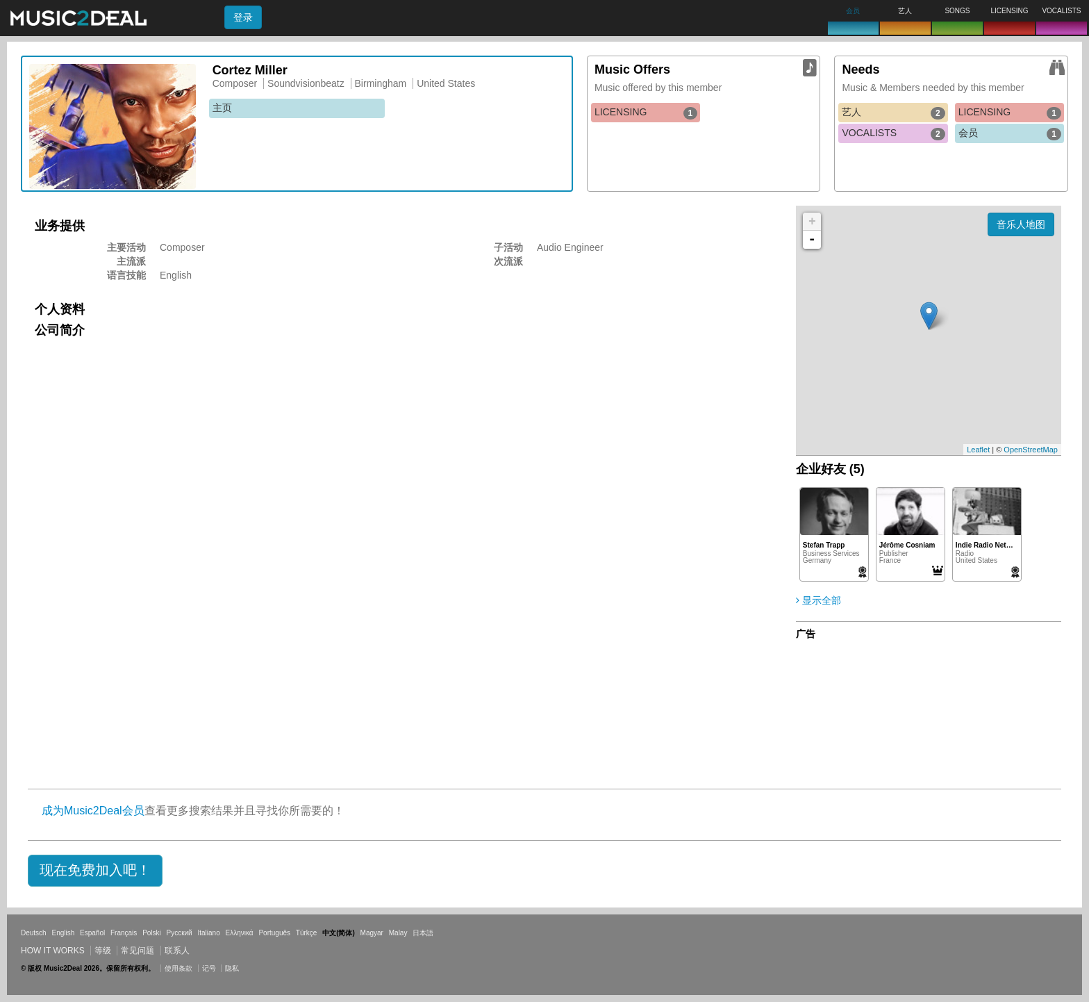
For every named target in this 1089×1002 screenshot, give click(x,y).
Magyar (371, 933)
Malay (398, 933)
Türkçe (306, 933)
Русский (179, 933)
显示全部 (818, 600)
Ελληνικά (239, 933)
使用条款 (178, 968)
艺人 (893, 113)
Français (123, 933)
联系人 (177, 950)
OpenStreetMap (1031, 449)
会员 (1009, 133)
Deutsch (34, 933)
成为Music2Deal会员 (93, 810)
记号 (209, 968)
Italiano (208, 933)
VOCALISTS (893, 133)
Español (92, 933)
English (62, 933)
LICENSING (646, 113)
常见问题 (137, 950)
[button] (95, 871)
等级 (102, 950)
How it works (53, 950)
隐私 (232, 968)
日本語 (423, 933)
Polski (151, 933)
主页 (222, 107)
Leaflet (978, 449)
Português (274, 933)
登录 (243, 17)
